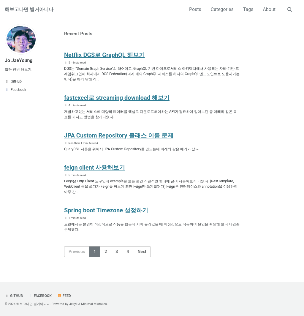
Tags (248, 9)
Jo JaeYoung (19, 60)
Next (141, 251)
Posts (195, 9)
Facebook (40, 296)
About (269, 9)
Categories (222, 9)
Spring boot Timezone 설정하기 (106, 210)
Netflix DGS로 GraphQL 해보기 (104, 55)
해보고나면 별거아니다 (29, 9)
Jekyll (73, 304)
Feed (64, 296)
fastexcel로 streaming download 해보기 (117, 97)
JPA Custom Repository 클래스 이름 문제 (118, 135)
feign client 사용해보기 (94, 167)
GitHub (14, 296)
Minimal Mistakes (94, 304)
